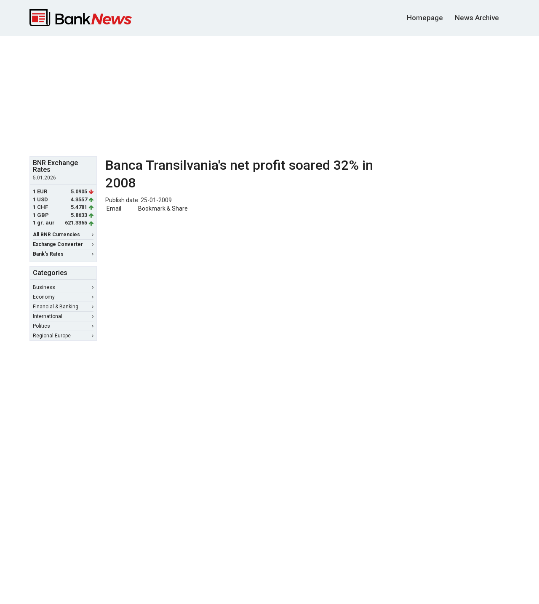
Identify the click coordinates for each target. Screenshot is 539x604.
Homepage (425, 17)
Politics (63, 326)
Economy (63, 297)
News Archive (477, 17)
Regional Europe (63, 336)
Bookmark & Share (163, 208)
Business (63, 287)
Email (113, 208)
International (63, 316)
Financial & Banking (63, 307)
